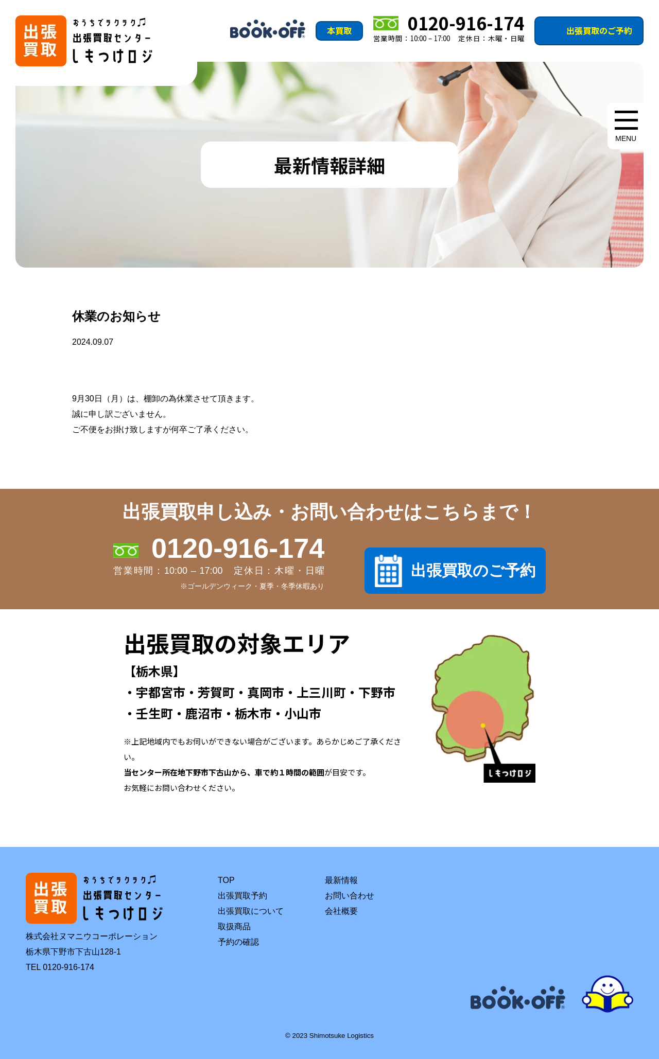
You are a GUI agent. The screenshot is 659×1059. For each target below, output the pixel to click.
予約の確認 (238, 942)
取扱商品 (234, 926)
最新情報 (341, 880)
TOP (226, 880)
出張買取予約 (242, 895)
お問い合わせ (349, 895)
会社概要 (341, 911)
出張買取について (251, 911)
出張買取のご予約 (599, 30)
